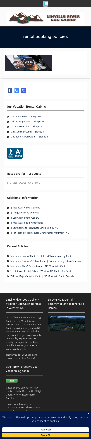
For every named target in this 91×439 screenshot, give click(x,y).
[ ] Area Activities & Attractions (26, 222)
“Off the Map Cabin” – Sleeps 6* (27, 121)
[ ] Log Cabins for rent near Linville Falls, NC (34, 227)
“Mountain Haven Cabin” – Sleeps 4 (29, 136)
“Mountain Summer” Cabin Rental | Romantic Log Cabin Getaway (45, 261)
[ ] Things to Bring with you (25, 212)
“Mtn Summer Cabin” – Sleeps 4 (27, 131)
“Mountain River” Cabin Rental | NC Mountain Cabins (38, 266)
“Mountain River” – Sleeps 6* (25, 116)
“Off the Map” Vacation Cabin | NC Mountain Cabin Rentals (42, 276)
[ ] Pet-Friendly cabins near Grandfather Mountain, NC (39, 232)
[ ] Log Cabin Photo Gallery (24, 217)
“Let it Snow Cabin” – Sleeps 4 (26, 126)
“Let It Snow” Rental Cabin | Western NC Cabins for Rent (40, 271)
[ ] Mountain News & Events (25, 207)
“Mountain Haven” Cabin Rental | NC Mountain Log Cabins (42, 256)
